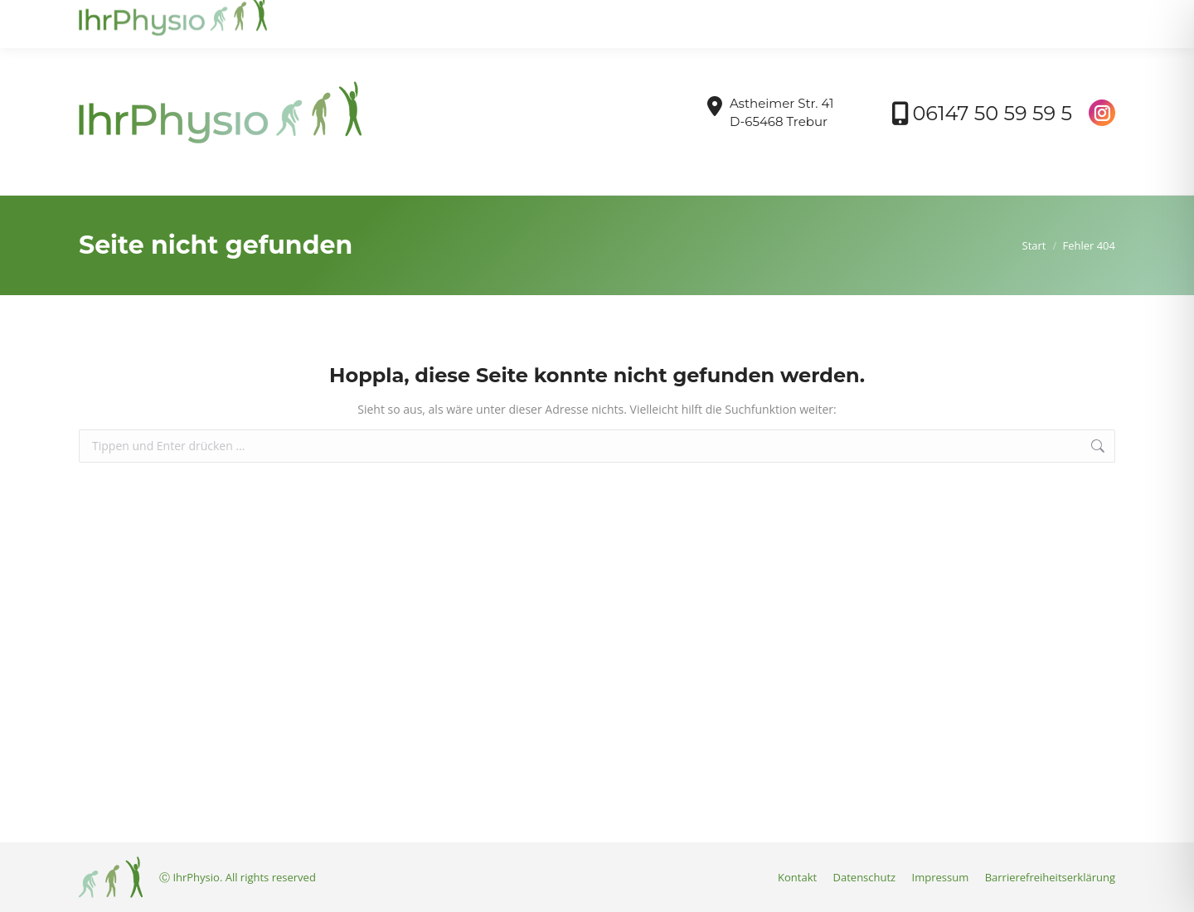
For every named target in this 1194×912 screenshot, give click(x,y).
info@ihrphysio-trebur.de (157, 15)
